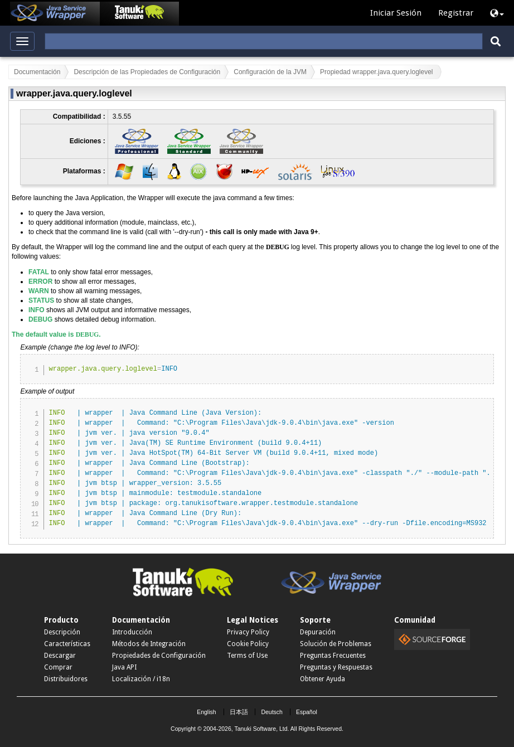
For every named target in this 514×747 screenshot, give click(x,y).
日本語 (239, 712)
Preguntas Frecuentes (333, 655)
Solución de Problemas (335, 644)
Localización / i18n (141, 679)
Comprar (58, 667)
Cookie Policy (248, 644)
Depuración (318, 632)
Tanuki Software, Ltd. (261, 728)
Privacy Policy (248, 632)
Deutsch (272, 712)
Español (306, 712)
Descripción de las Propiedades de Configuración (147, 72)
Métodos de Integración (149, 644)
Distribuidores (66, 679)
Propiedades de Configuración (159, 655)
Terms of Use (247, 655)
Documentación (37, 72)
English (206, 712)
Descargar (60, 655)
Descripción (62, 632)
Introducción (132, 632)
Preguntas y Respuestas (336, 667)
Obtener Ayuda (322, 679)
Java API (124, 667)
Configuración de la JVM (270, 72)
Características (67, 644)
